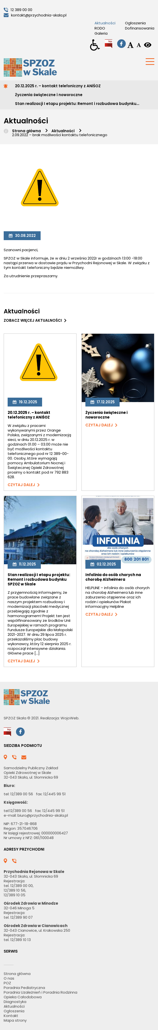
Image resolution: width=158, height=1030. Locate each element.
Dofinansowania (139, 28)
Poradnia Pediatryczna (24, 987)
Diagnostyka (15, 1001)
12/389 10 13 (20, 939)
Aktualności (105, 23)
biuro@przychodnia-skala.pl (42, 815)
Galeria (101, 33)
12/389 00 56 (21, 794)
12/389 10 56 (14, 890)
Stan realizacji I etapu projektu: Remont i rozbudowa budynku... (77, 103)
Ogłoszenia (135, 23)
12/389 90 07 (21, 917)
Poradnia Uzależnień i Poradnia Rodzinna (40, 992)
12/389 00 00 (21, 885)
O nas (9, 978)
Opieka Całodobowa (23, 997)
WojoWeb (70, 718)
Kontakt (11, 1015)
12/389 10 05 (14, 895)
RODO (100, 28)
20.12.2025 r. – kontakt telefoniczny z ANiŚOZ (58, 85)
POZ (7, 983)
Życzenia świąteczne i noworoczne (48, 94)
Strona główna (26, 130)
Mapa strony (15, 1020)
